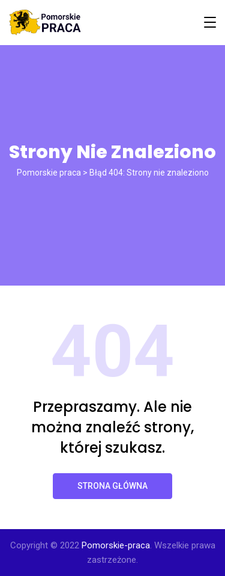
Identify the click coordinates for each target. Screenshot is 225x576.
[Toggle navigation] (210, 22)
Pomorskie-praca (116, 545)
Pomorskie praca (49, 172)
